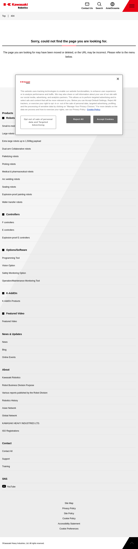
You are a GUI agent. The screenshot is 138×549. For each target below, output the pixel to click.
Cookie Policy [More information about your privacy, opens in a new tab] (93, 109)
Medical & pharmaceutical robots (17, 171)
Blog (4, 349)
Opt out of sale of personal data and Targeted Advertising (38, 122)
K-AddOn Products (11, 301)
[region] (69, 105)
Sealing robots (9, 187)
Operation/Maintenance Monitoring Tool (21, 281)
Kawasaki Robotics (11, 377)
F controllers (8, 222)
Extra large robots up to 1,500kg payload (21, 141)
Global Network (9, 415)
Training (6, 466)
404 (12, 16)
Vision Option (8, 265)
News (5, 342)
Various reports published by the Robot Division (24, 393)
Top (4, 16)
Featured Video (9, 321)
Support (6, 459)
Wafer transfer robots (12, 202)
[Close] (118, 79)
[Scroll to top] (130, 543)
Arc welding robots (11, 179)
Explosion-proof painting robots (17, 194)
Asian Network (9, 408)
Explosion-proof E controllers (16, 237)
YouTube (8, 487)
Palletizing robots (10, 156)
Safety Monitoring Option (14, 273)
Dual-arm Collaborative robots (16, 149)
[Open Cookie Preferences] (68, 529)
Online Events (9, 357)
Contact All (7, 451)
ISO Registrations (10, 431)
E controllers (8, 230)
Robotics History (10, 400)
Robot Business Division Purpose (18, 385)
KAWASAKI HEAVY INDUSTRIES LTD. (21, 423)
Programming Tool (11, 258)
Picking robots (9, 164)
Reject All (78, 119)
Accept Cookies (105, 119)
